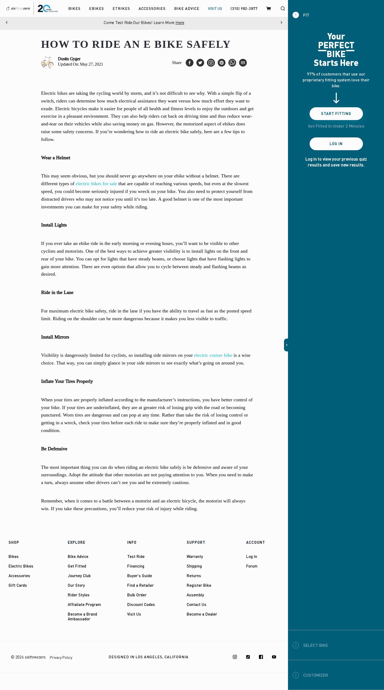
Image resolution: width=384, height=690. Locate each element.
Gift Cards (18, 585)
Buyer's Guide (139, 575)
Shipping (194, 566)
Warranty (195, 556)
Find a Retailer (140, 585)
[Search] (283, 8)
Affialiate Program (84, 604)
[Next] (281, 22)
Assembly (195, 594)
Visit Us (134, 614)
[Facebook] (261, 657)
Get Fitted (77, 566)
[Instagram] (235, 657)
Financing (135, 566)
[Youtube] (274, 657)
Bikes (14, 556)
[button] (286, 345)
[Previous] (6, 22)
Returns (194, 575)
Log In (251, 556)
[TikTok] (248, 657)
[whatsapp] (232, 63)
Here (184, 22)
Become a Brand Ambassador (82, 616)
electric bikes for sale (96, 183)
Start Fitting (336, 113)
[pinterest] (222, 63)
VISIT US (215, 8)
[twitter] (200, 63)
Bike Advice (78, 556)
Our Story (76, 585)
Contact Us (196, 604)
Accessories (19, 575)
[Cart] (269, 8)
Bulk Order (136, 594)
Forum (252, 566)
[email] (243, 63)
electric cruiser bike (213, 355)
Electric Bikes (21, 566)
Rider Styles (79, 594)
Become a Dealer (202, 614)
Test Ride (136, 556)
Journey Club (79, 575)
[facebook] (190, 63)
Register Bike (199, 585)
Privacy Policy (61, 657)
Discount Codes (141, 604)
